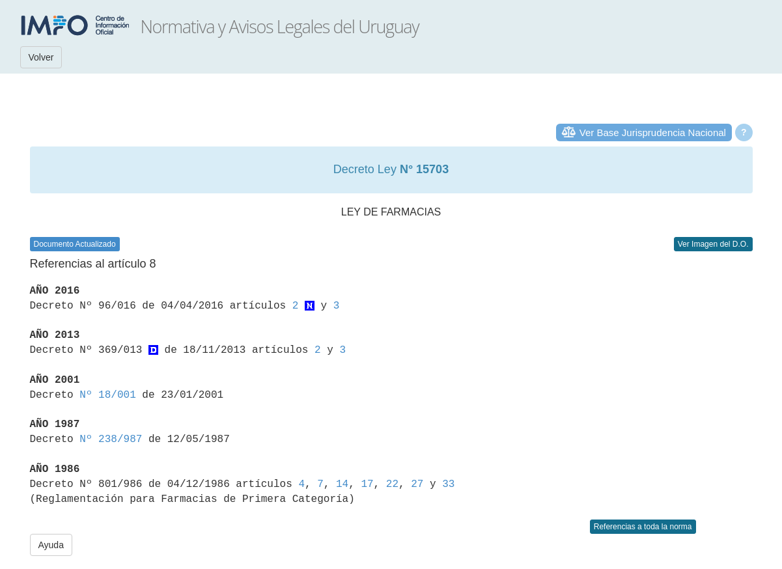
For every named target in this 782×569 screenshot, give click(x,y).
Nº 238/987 (110, 439)
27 (417, 484)
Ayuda (51, 545)
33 (448, 484)
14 (342, 484)
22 (392, 484)
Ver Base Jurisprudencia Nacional (653, 132)
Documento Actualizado (75, 244)
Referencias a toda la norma (643, 526)
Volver (41, 57)
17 (367, 484)
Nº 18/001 (107, 395)
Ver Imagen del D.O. (713, 244)
